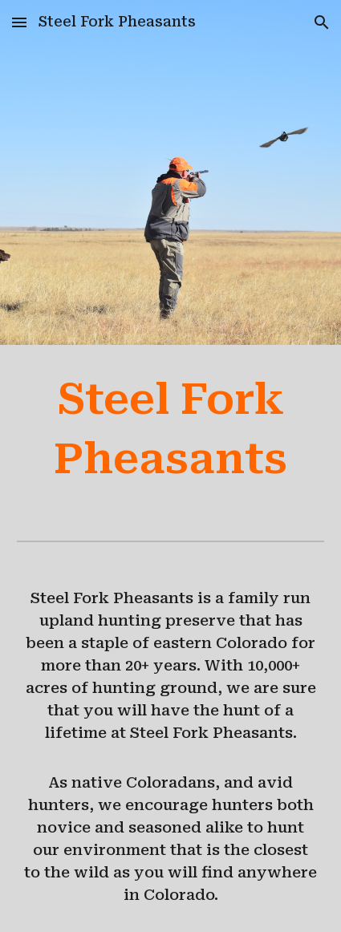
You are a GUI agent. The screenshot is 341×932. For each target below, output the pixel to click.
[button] (19, 22)
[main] (171, 429)
